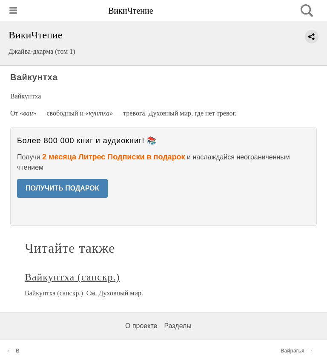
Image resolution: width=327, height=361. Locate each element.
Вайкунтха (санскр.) (72, 277)
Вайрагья (292, 351)
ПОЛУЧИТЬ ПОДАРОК (62, 188)
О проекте (141, 325)
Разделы (177, 325)
